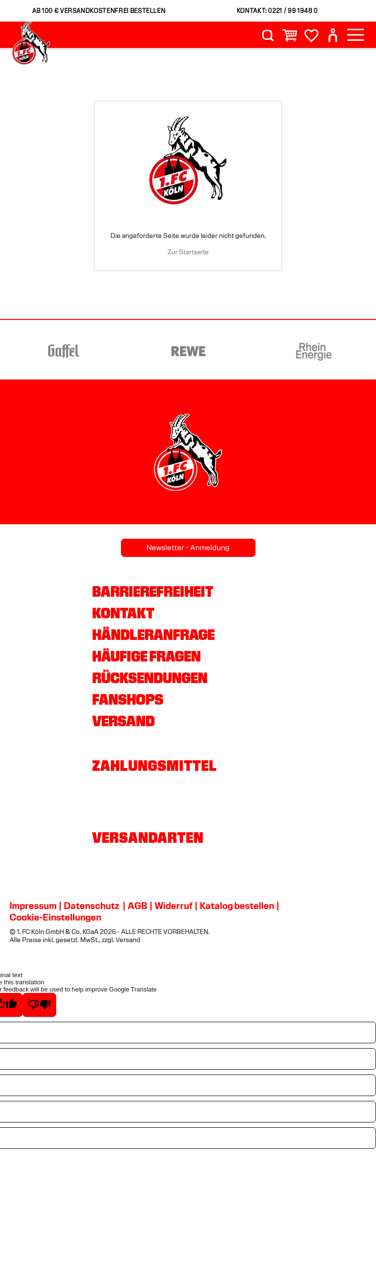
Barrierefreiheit (152, 591)
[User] (332, 35)
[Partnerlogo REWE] (205, 351)
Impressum (33, 905)
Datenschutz (91, 905)
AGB (137, 905)
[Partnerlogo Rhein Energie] (330, 351)
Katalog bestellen (237, 905)
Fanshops (127, 699)
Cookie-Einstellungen (55, 917)
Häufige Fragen (146, 656)
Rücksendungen (149, 677)
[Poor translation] (39, 1005)
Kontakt (123, 613)
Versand (123, 721)
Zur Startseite (188, 252)
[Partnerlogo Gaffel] (80, 351)
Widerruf (174, 905)
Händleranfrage (153, 634)
